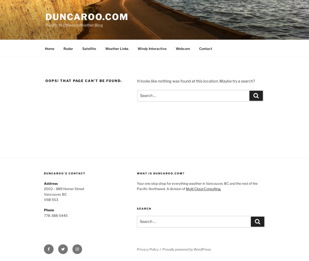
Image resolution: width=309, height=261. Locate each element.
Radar (68, 49)
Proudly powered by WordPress (186, 249)
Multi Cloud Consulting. (203, 189)
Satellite (89, 49)
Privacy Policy (148, 249)
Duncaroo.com (87, 17)
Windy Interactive (152, 49)
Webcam (183, 49)
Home (49, 49)
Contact (205, 49)
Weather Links (116, 49)
